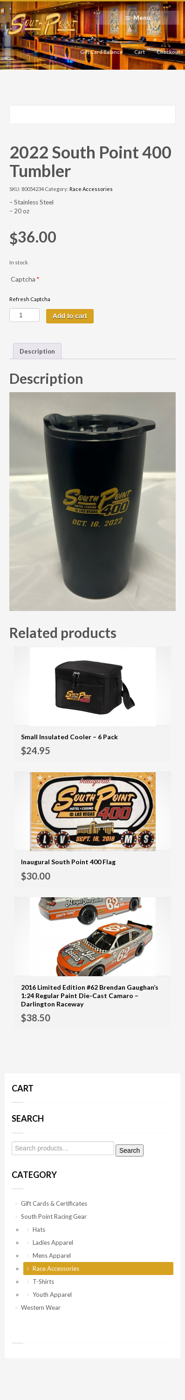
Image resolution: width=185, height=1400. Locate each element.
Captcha (25, 279)
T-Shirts (43, 1281)
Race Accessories (91, 189)
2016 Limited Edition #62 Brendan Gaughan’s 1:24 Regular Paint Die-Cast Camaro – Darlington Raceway (89, 995)
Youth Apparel (52, 1294)
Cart (139, 52)
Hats (39, 1229)
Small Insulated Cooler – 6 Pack (69, 737)
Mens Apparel (52, 1255)
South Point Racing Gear (54, 1216)
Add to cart (70, 316)
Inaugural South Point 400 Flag (68, 862)
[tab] (37, 351)
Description (37, 351)
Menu (142, 17)
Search (129, 1150)
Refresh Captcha (29, 299)
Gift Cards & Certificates (54, 1203)
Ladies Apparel (53, 1242)
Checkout (168, 52)
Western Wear (41, 1307)
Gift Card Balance (101, 52)
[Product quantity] (24, 315)
